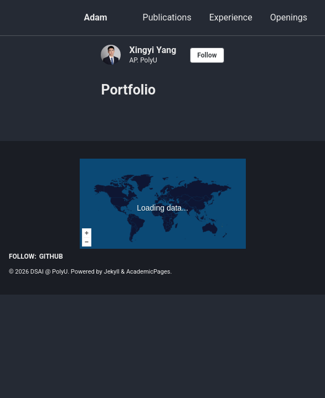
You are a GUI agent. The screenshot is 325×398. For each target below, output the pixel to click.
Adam (95, 17)
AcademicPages (148, 271)
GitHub (51, 256)
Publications (167, 17)
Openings (288, 17)
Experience (230, 17)
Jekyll (112, 271)
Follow (206, 55)
